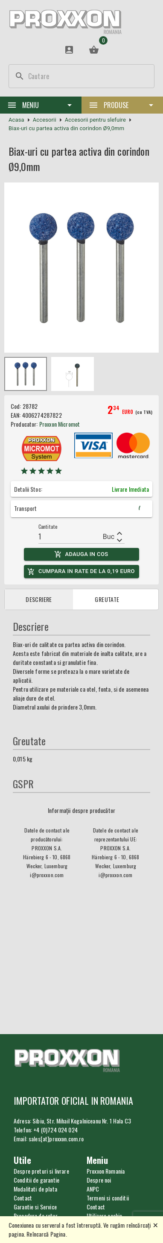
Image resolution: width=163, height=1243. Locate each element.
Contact (96, 1206)
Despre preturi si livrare (41, 1170)
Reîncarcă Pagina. (46, 1233)
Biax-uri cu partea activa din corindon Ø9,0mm (66, 128)
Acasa (16, 120)
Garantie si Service (35, 1206)
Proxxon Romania (106, 1170)
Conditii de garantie (36, 1179)
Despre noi (99, 1179)
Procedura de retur (36, 1215)
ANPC (93, 1188)
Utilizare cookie (104, 1215)
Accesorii (44, 120)
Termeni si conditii (108, 1197)
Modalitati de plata (35, 1188)
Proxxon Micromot (59, 423)
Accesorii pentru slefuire (95, 120)
